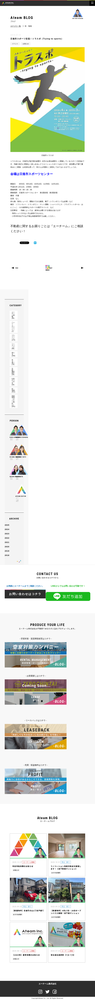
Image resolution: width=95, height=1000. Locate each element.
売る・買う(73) (13, 362)
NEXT (50, 268)
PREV (16, 268)
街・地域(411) (13, 390)
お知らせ (26, 44)
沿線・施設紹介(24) (13, 371)
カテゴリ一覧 (15, 26)
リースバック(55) (13, 346)
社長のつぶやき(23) (13, 382)
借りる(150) (13, 354)
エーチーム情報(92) (13, 315)
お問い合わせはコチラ (25, 594)
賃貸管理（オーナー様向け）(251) (13, 401)
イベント (15, 44)
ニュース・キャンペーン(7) (13, 327)
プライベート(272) (13, 338)
